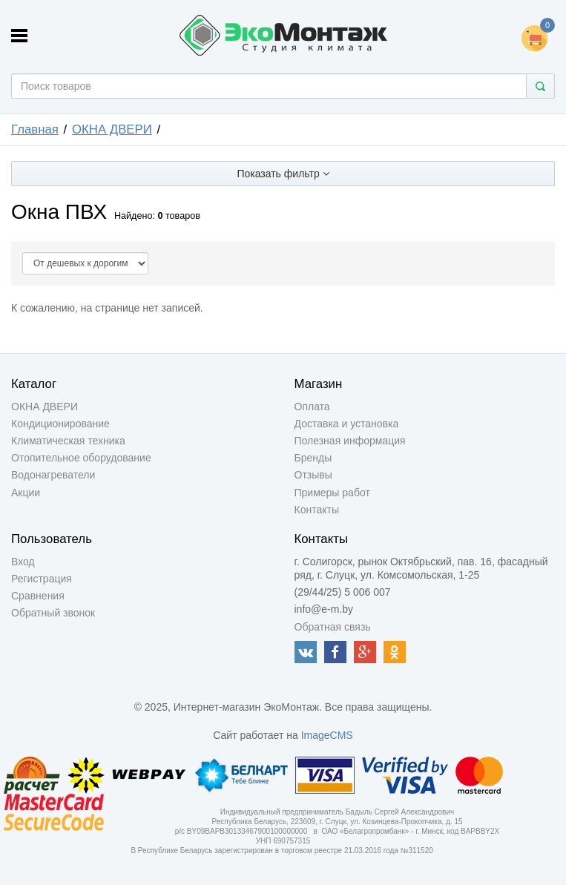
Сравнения (38, 596)
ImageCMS (327, 735)
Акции (25, 493)
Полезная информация (350, 441)
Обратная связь (332, 627)
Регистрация (41, 579)
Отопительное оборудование (81, 458)
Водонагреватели (53, 475)
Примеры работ (332, 493)
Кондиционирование (60, 424)
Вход (23, 561)
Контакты (316, 510)
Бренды (313, 458)
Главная (35, 129)
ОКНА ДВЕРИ (112, 129)
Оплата (312, 406)
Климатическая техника (68, 441)
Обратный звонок (53, 613)
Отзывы (313, 475)
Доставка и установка (346, 424)
